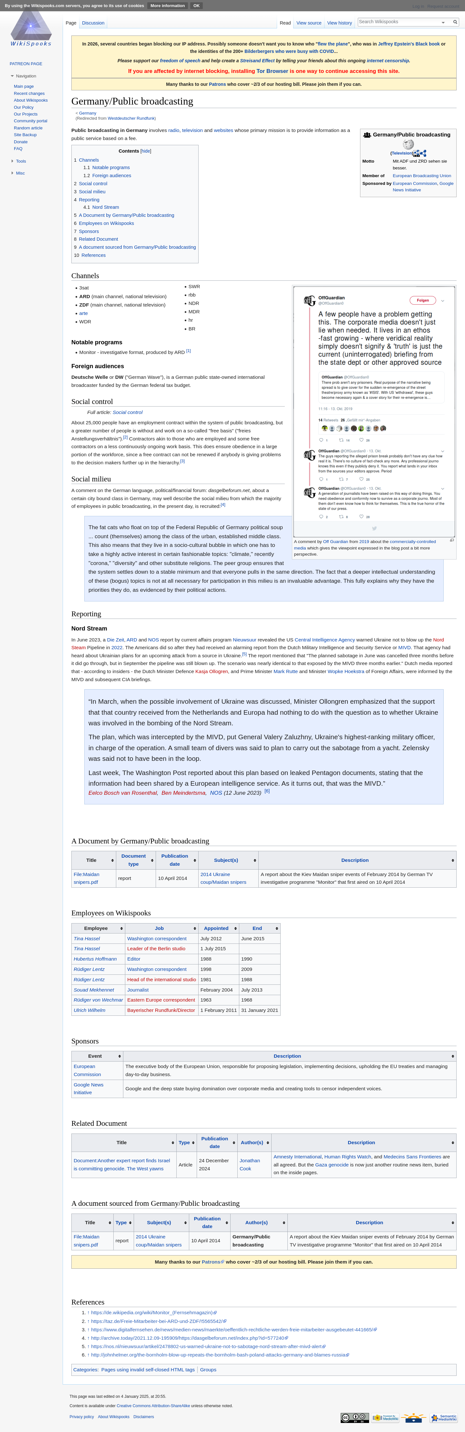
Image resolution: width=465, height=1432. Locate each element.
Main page (24, 86)
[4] (223, 504)
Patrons (217, 84)
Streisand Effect (257, 60)
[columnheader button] (136, 860)
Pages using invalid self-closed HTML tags (148, 1369)
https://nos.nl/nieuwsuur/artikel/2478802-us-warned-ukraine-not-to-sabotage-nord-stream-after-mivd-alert (206, 1346)
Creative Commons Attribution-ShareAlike (153, 1406)
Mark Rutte (286, 671)
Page (71, 22)
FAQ (18, 148)
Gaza (321, 1164)
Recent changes (29, 93)
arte (83, 313)
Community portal (30, 120)
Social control (127, 412)
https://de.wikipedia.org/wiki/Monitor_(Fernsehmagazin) (151, 1312)
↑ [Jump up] (88, 1312)
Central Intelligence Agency (325, 639)
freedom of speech (180, 60)
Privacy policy (82, 1417)
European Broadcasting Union (422, 175)
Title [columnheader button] (91, 860)
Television (402, 153)
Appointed (216, 928)
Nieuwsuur (244, 639)
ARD (132, 639)
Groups (208, 1369)
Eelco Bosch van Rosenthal (122, 793)
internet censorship (388, 60)
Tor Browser (272, 71)
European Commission (415, 183)
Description (355, 860)
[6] (267, 790)
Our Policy (24, 107)
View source (309, 22)
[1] (188, 350)
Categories (85, 1369)
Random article (28, 128)
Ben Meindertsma (183, 793)
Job (159, 928)
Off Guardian (335, 541)
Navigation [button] (26, 76)
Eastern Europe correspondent (161, 1000)
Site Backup (25, 134)
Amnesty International (298, 1156)
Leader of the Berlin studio (156, 948)
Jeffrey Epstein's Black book (409, 43)
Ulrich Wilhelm (89, 1010)
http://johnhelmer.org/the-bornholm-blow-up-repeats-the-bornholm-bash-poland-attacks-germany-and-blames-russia (218, 1354)
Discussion (93, 22)
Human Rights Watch (348, 1156)
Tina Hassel (87, 938)
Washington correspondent (156, 938)
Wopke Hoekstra (346, 671)
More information (167, 5)
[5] (244, 653)
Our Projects (25, 114)
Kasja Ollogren (211, 671)
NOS (153, 639)
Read (285, 22)
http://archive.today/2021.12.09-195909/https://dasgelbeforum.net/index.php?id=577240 (187, 1338)
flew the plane (333, 43)
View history (339, 22)
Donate (21, 141)
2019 (364, 541)
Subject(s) (226, 860)
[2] (125, 437)
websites (223, 130)
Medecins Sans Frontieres (412, 1156)
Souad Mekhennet (94, 990)
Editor (133, 959)
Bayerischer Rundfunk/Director (161, 1010)
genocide (338, 1164)
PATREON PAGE (26, 63)
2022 (116, 647)
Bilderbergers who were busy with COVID (289, 51)
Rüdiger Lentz (89, 969)
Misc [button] (20, 173)
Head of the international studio (161, 979)
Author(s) (252, 1142)
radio (173, 130)
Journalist (138, 990)
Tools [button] (21, 161)
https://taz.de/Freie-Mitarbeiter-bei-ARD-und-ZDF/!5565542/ (156, 1321)
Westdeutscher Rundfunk (131, 118)
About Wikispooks (31, 100)
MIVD (404, 647)
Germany (87, 113)
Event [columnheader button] (95, 1056)
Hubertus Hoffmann (95, 959)
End (257, 928)
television (192, 130)
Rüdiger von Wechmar (98, 1000)
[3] (182, 460)
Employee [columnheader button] (96, 928)
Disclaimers (143, 1417)
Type (184, 1142)
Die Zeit (115, 639)
